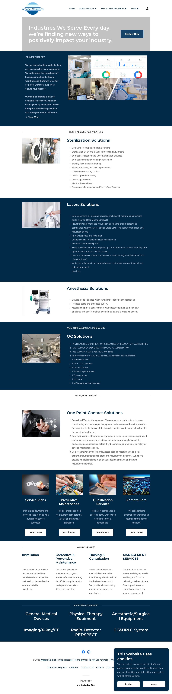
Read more (36, 532)
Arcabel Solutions (49, 660)
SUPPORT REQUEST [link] (57, 667)
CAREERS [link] (73, 667)
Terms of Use (80, 660)
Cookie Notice (66, 660)
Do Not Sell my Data (98, 660)
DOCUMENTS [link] (113, 667)
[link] (32, 8)
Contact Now (132, 34)
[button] (88, 9)
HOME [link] (72, 8)
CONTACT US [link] (87, 667)
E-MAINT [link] (100, 667)
